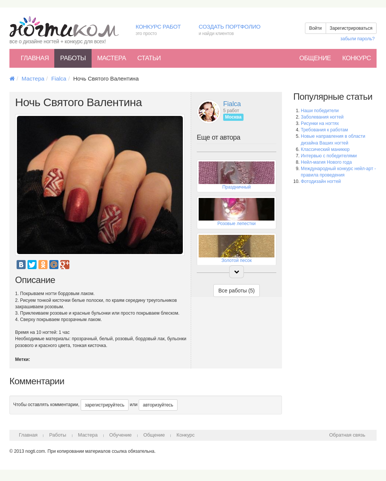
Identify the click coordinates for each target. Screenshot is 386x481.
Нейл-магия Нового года (326, 162)
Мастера (111, 58)
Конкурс (356, 58)
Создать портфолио (235, 30)
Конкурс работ (161, 30)
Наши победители (320, 110)
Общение (315, 58)
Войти (315, 28)
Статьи (149, 58)
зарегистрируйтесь (104, 405)
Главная (35, 58)
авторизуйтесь (158, 405)
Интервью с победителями (329, 155)
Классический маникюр (325, 149)
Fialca (58, 78)
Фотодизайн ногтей (321, 181)
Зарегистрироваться (351, 28)
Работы (73, 58)
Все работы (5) (236, 291)
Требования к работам (324, 129)
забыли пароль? (357, 38)
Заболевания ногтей (322, 117)
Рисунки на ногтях (320, 123)
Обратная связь (347, 435)
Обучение (120, 435)
